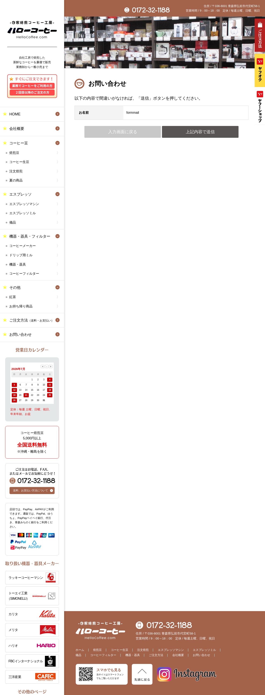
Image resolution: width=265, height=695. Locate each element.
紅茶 (12, 297)
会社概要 (16, 129)
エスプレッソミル (22, 213)
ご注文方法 (31, 320)
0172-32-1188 (32, 476)
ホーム (80, 649)
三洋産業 (14, 677)
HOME (14, 114)
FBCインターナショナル (25, 661)
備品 (12, 222)
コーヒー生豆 (19, 162)
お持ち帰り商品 (20, 306)
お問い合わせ (20, 334)
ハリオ (13, 645)
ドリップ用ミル (20, 255)
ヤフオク (260, 70)
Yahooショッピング (260, 107)
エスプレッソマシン (24, 204)
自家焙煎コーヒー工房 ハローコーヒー (32, 30)
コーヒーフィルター (24, 273)
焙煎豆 (14, 153)
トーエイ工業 (31, 596)
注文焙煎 (16, 171)
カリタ (13, 614)
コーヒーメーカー (22, 246)
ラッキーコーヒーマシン (25, 577)
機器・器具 (17, 264)
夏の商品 (16, 180)
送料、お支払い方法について (30, 490)
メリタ (13, 630)
